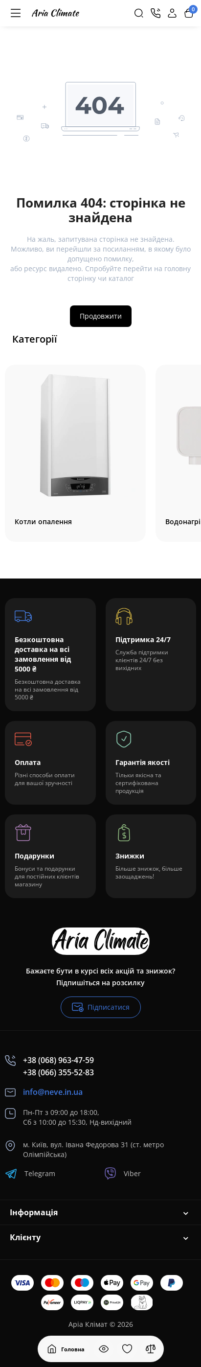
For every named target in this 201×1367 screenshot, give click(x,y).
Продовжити (101, 316)
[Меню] (15, 13)
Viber (122, 1173)
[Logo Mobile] (55, 13)
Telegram (30, 1173)
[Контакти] (155, 13)
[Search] (139, 13)
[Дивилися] (103, 1349)
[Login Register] (172, 13)
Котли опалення (43, 521)
